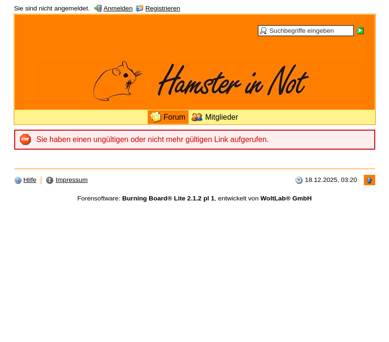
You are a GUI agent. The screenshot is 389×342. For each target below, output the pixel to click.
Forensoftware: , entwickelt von (194, 198)
